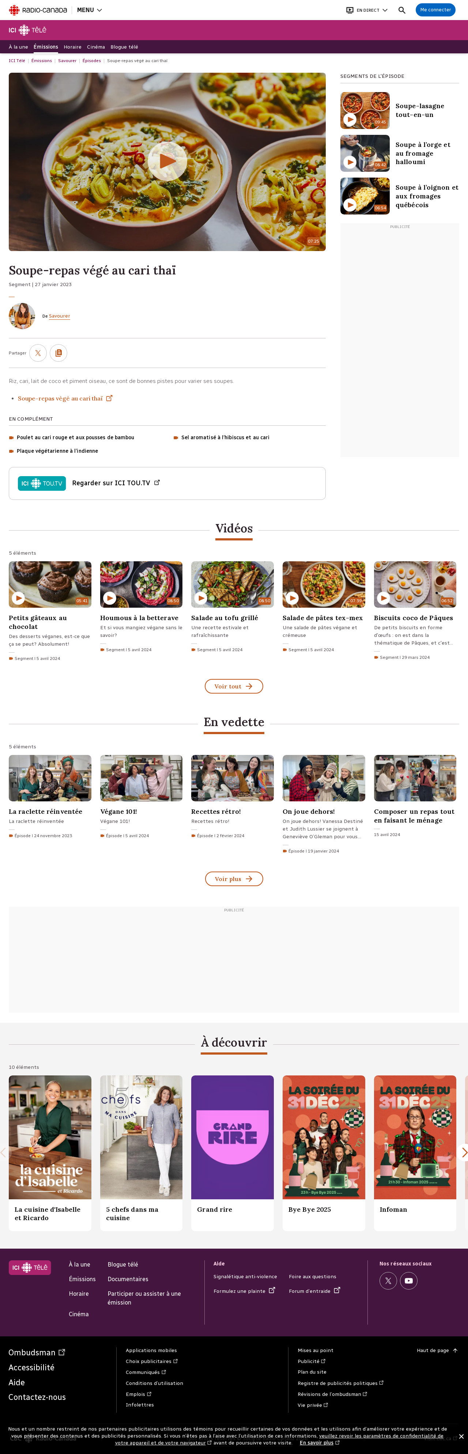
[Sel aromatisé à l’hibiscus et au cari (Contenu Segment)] (221, 438)
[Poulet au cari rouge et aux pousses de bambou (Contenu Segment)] (72, 438)
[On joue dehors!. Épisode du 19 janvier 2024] (324, 806)
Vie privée (313, 1405)
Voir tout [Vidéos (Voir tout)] (234, 687)
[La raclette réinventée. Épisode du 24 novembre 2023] (50, 798)
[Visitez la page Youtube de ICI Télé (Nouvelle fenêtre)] (409, 1281)
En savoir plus (320, 1443)
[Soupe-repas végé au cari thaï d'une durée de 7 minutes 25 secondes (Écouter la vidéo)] (167, 162)
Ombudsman (37, 1352)
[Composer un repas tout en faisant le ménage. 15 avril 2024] (415, 798)
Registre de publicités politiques (341, 1383)
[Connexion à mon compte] (436, 9)
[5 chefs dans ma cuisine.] (141, 1153)
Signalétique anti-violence (245, 1276)
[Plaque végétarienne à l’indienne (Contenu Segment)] (53, 451)
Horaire (79, 1293)
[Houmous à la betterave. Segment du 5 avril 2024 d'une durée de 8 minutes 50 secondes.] (141, 608)
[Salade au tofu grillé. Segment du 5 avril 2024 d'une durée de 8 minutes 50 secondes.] (232, 608)
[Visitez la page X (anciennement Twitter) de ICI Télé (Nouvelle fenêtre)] (388, 1281)
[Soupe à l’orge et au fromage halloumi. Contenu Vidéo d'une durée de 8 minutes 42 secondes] (399, 153)
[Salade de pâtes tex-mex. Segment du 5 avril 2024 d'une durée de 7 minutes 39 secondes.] (324, 608)
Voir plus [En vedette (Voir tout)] (234, 879)
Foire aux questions (312, 1276)
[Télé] (28, 30)
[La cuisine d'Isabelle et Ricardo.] (50, 1153)
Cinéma (79, 1314)
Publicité (312, 1361)
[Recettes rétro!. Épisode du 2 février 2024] (232, 798)
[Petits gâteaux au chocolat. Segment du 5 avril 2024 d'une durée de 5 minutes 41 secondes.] (50, 612)
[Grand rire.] (232, 1153)
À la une (79, 1264)
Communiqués (146, 1372)
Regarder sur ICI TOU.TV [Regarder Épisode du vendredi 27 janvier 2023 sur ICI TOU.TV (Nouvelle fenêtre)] (116, 483)
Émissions (82, 1279)
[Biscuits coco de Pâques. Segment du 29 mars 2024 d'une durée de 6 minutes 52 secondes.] (415, 612)
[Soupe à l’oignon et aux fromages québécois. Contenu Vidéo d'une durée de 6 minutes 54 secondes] (399, 196)
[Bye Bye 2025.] (324, 1153)
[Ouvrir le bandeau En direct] (366, 10)
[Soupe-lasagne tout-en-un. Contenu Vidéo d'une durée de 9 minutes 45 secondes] (399, 110)
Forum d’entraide (315, 1291)
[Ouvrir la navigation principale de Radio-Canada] (89, 10)
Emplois (139, 1394)
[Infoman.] (415, 1153)
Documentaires (127, 1279)
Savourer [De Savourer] (59, 316)
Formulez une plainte (245, 1291)
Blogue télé (122, 1264)
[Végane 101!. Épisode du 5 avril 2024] (141, 798)
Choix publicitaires (152, 1361)
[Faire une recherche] (402, 10)
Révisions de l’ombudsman (333, 1394)
